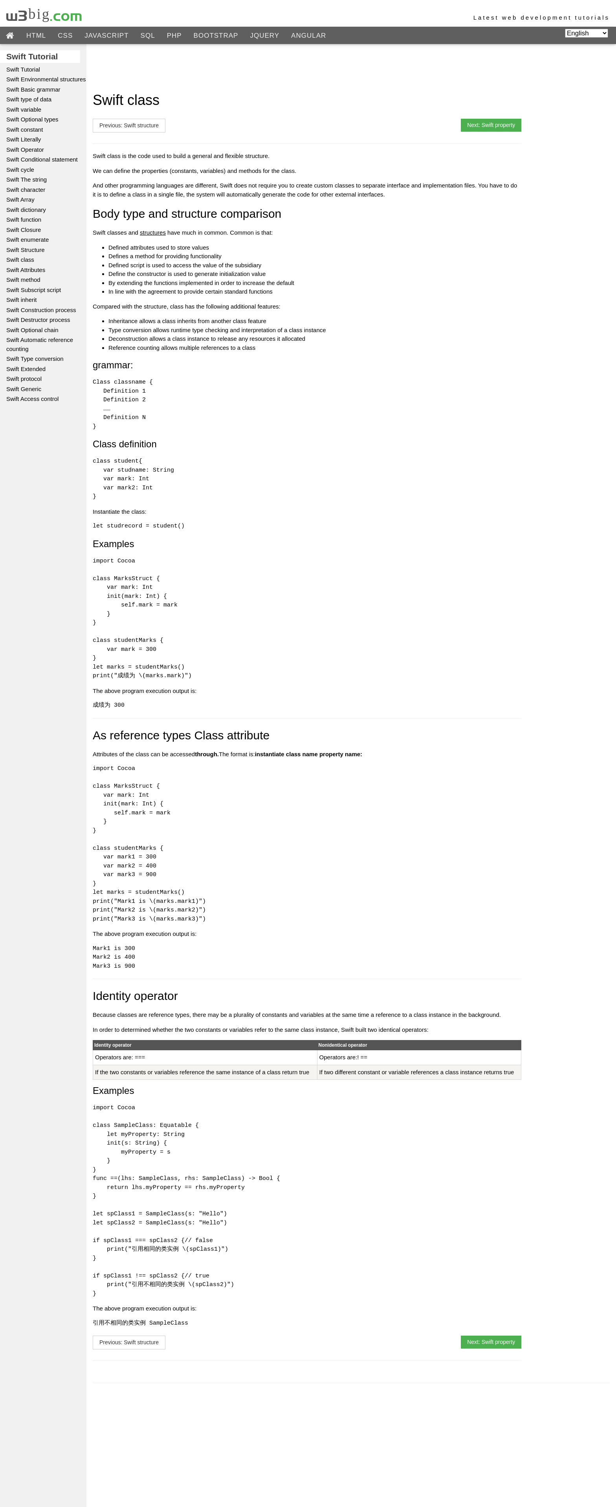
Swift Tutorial (23, 69)
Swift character (25, 189)
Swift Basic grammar (33, 89)
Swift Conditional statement (42, 159)
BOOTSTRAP (216, 35)
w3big (44, 14)
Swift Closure (23, 229)
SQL (148, 35)
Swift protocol (24, 378)
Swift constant (24, 129)
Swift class (20, 259)
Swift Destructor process (38, 319)
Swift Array (20, 199)
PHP (174, 35)
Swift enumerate (27, 239)
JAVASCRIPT (106, 35)
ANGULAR (308, 35)
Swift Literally (23, 139)
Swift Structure (25, 249)
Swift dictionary (26, 209)
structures (153, 232)
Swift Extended (26, 369)
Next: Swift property (491, 125)
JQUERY (264, 35)
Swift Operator (25, 149)
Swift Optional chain (32, 330)
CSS (65, 35)
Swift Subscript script (33, 290)
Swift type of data (28, 99)
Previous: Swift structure (129, 125)
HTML (36, 35)
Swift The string (26, 179)
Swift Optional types (32, 119)
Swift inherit (21, 299)
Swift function (23, 219)
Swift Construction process (41, 310)
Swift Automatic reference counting (39, 344)
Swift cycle (20, 169)
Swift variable (23, 109)
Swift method (23, 279)
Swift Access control (32, 398)
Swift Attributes (25, 269)
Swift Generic (23, 389)
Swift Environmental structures (46, 79)
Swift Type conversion (35, 358)
